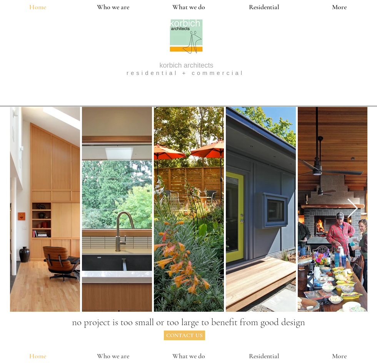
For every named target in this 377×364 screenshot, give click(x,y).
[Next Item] (352, 209)
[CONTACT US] (184, 335)
